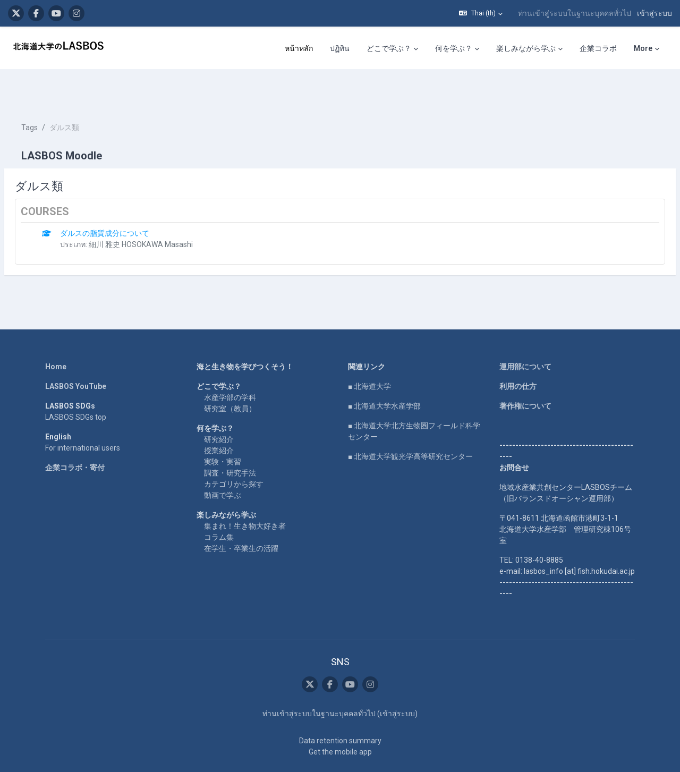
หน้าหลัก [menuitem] (299, 48)
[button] (481, 13)
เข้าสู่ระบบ (654, 13)
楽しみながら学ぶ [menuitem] (526, 48)
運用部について (525, 334)
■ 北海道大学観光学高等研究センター (410, 424)
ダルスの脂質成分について (130, 201)
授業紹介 (219, 418)
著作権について (525, 374)
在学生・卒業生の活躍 (241, 516)
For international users (82, 416)
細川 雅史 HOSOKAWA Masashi (166, 212)
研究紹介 (219, 407)
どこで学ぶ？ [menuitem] (389, 48)
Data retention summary (340, 709)
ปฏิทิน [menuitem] (340, 48)
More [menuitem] (643, 48)
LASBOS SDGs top (75, 385)
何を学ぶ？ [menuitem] (453, 48)
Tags (55, 95)
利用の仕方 (518, 354)
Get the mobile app (340, 720)
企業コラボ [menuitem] (598, 48)
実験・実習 (222, 430)
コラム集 (219, 505)
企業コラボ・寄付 (75, 435)
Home (55, 334)
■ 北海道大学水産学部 (384, 374)
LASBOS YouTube (75, 354)
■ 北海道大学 (369, 354)
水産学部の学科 (230, 365)
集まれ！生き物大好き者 (245, 494)
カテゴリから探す (234, 452)
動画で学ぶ (222, 463)
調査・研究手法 (230, 441)
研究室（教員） (230, 376)
